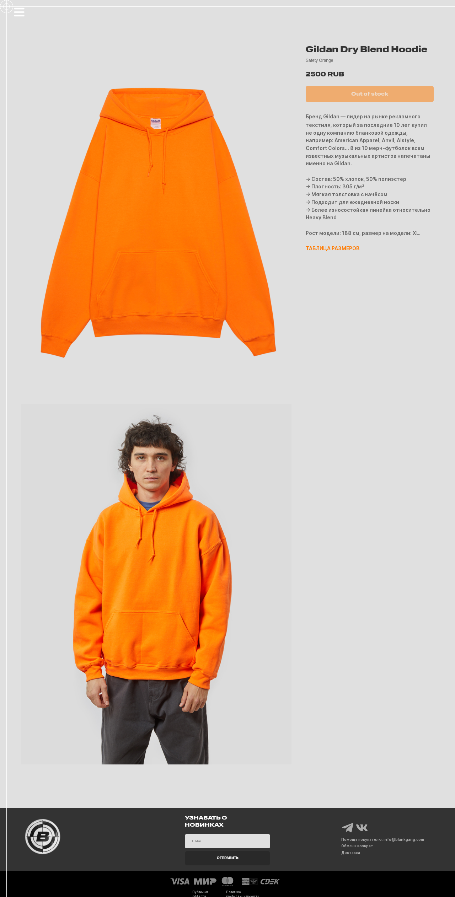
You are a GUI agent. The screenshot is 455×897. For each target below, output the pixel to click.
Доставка (350, 852)
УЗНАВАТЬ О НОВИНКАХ (206, 822)
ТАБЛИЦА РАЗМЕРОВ (332, 248)
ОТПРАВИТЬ (228, 858)
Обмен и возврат (357, 846)
